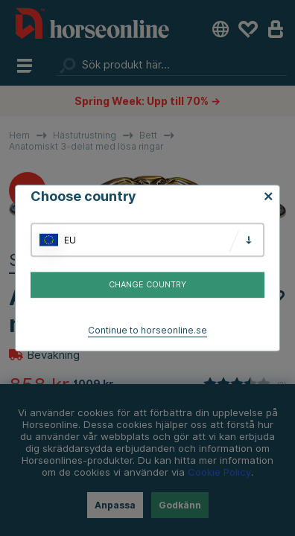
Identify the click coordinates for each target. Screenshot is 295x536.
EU (70, 240)
